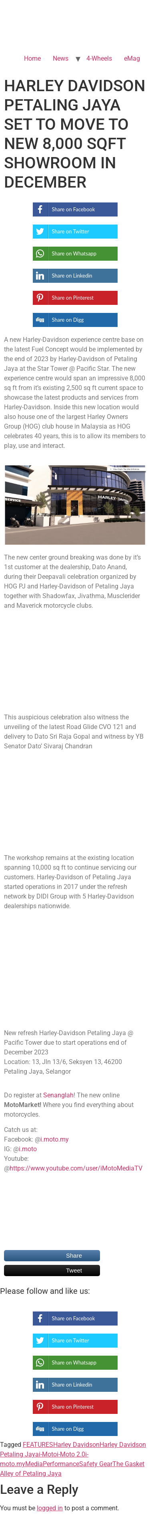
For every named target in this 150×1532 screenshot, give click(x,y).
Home (32, 58)
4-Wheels (99, 58)
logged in (50, 1508)
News (60, 58)
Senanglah (58, 1095)
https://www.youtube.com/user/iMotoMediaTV (76, 1168)
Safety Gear (95, 1464)
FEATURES (38, 1444)
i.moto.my (54, 1139)
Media (34, 1464)
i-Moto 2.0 (71, 1454)
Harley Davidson (76, 1444)
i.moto (28, 1149)
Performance (61, 1464)
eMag (132, 58)
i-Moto (48, 1454)
